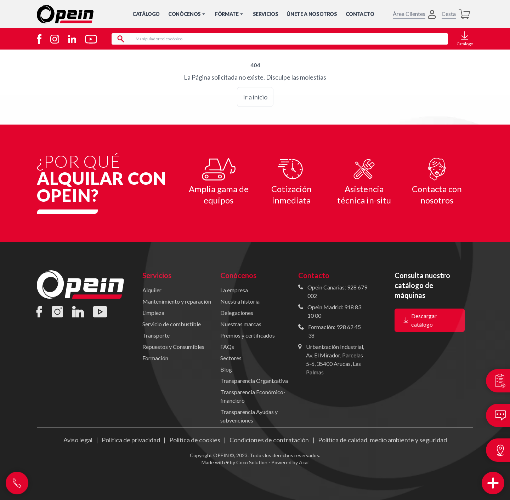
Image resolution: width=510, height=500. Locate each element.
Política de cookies (194, 440)
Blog (226, 369)
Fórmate (229, 14)
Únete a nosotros (312, 14)
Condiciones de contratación (269, 440)
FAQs (227, 346)
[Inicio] (65, 14)
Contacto (360, 14)
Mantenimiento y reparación (176, 301)
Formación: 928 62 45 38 (334, 331)
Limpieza (153, 312)
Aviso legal (77, 440)
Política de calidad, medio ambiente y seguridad (382, 440)
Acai (303, 462)
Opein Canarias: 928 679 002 (337, 291)
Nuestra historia (240, 301)
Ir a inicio (255, 97)
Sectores (231, 358)
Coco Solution (251, 462)
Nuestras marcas (240, 324)
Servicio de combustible (171, 324)
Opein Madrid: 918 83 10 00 (334, 311)
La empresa (234, 290)
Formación (155, 358)
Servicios (265, 14)
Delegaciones (236, 312)
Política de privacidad (131, 440)
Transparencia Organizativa (254, 380)
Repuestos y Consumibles (173, 346)
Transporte (156, 335)
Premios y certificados (247, 335)
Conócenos (187, 14)
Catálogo (146, 14)
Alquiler (152, 290)
